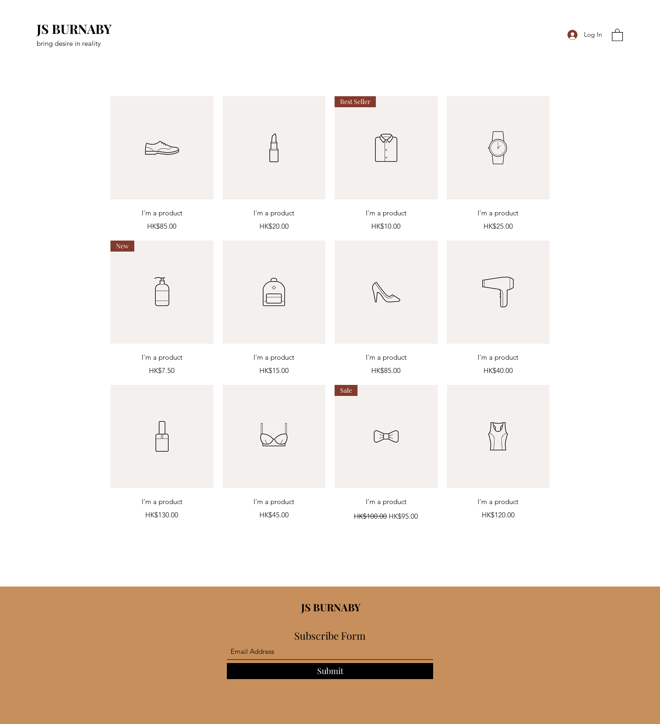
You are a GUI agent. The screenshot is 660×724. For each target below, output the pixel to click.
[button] (617, 34)
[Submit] (330, 671)
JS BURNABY (74, 28)
